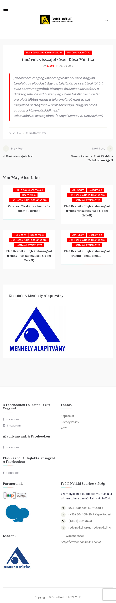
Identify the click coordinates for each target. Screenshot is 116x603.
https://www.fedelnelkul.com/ (81, 538)
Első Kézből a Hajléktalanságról (44, 52)
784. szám (78, 231)
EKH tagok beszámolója (29, 186)
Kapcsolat (67, 412)
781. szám (20, 231)
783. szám (78, 186)
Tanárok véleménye (78, 52)
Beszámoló (29, 191)
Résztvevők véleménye (87, 196)
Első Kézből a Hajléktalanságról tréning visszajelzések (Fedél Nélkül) (87, 206)
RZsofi (50, 66)
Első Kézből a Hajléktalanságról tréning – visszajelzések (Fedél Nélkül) (29, 251)
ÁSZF (64, 424)
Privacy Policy (70, 418)
